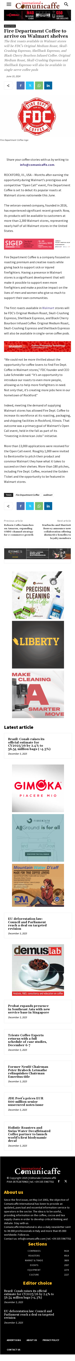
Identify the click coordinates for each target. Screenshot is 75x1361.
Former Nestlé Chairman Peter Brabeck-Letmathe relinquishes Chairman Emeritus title (28, 1072)
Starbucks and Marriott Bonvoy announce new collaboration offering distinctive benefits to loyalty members (56, 532)
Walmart (48, 308)
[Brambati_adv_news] (37, 346)
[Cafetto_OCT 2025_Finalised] (38, 595)
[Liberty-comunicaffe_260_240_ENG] (38, 644)
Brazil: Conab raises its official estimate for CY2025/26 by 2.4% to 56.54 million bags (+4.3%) (29, 744)
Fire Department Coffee (27, 494)
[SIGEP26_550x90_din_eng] (37, 244)
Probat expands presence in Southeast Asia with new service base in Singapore (29, 1009)
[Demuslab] (38, 970)
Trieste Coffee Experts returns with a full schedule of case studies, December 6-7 (27, 1040)
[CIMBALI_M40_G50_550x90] (37, 15)
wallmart (47, 494)
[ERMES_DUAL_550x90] (37, 553)
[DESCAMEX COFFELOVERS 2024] (38, 885)
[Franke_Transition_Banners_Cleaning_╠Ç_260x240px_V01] (38, 694)
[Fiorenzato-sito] (38, 838)
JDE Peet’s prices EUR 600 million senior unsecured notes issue (25, 1102)
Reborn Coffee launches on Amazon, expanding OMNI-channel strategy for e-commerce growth (19, 530)
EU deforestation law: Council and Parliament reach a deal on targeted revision (27, 924)
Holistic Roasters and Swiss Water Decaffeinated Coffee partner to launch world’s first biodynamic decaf (29, 1134)
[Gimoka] (38, 788)
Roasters (10, 26)
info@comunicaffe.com (37, 165)
